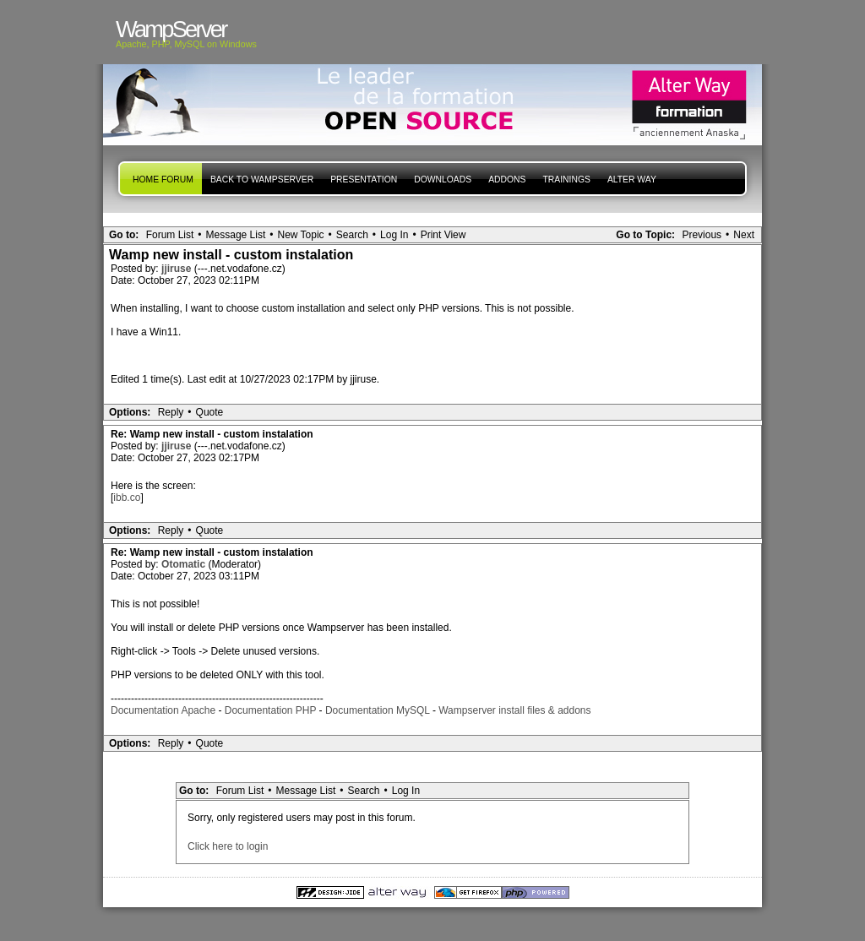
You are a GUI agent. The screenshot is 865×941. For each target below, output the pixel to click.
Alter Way (631, 179)
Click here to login (228, 846)
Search (352, 235)
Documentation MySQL (377, 710)
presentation (363, 179)
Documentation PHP (271, 710)
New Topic (300, 235)
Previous (701, 235)
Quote (210, 412)
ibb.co (126, 497)
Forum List (170, 235)
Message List (236, 235)
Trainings (566, 179)
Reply (171, 412)
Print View (443, 235)
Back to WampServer (261, 179)
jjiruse (177, 269)
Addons (506, 179)
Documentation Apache (163, 710)
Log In (394, 235)
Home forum (163, 179)
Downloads (442, 179)
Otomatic (184, 564)
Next (743, 235)
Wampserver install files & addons (514, 710)
